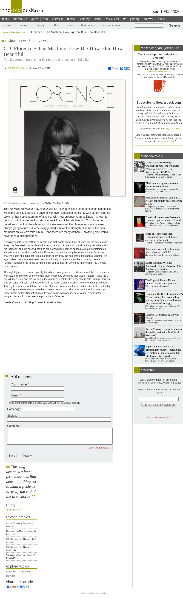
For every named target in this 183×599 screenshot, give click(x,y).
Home (5, 32)
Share (113, 68)
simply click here (172, 129)
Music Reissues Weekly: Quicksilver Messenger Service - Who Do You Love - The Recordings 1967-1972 (163, 167)
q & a (55, 25)
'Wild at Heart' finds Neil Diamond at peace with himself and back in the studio (162, 237)
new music (20, 19)
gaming (134, 19)
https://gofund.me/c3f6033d (159, 71)
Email (15, 395)
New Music (16, 32)
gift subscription (167, 141)
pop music (10, 576)
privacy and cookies (97, 593)
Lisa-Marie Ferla (16, 68)
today (5, 19)
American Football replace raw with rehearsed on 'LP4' (162, 251)
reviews (7, 25)
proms (70, 25)
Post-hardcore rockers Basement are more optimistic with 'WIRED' (164, 219)
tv (124, 19)
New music (25, 572)
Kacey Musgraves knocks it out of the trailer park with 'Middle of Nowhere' (164, 332)
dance (98, 19)
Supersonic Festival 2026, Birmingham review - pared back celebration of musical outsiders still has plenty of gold (163, 351)
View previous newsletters (159, 417)
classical (57, 19)
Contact (83, 593)
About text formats (97, 447)
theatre (71, 19)
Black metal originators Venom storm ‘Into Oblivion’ (162, 185)
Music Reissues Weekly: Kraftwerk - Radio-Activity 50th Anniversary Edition (163, 266)
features (24, 25)
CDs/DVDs (11, 572)
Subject (12, 415)
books (161, 19)
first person (88, 25)
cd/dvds (149, 19)
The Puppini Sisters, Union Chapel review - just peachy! (161, 282)
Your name (19, 384)
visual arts (112, 19)
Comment (13, 425)
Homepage (14, 409)
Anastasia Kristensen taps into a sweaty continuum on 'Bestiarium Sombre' (163, 200)
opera (34, 19)
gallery (40, 25)
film (45, 19)
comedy (85, 19)
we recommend (111, 25)
